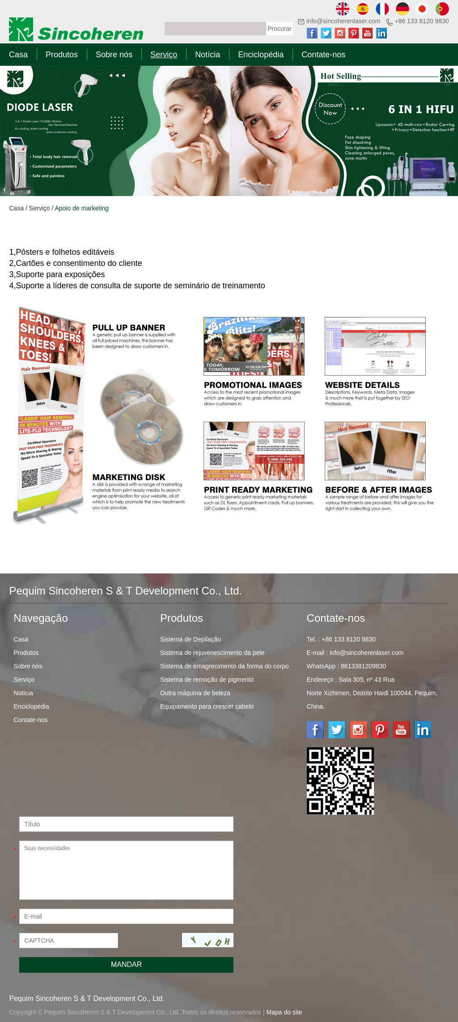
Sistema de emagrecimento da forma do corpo (224, 666)
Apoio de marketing (82, 208)
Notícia (207, 54)
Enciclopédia (261, 54)
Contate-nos (323, 54)
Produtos (62, 54)
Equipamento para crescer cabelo (207, 706)
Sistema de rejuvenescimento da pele (212, 652)
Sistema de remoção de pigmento (207, 679)
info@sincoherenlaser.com (343, 21)
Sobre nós (114, 54)
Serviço (163, 54)
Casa (18, 54)
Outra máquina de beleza (195, 693)
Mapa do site (284, 1012)
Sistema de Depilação (190, 639)
